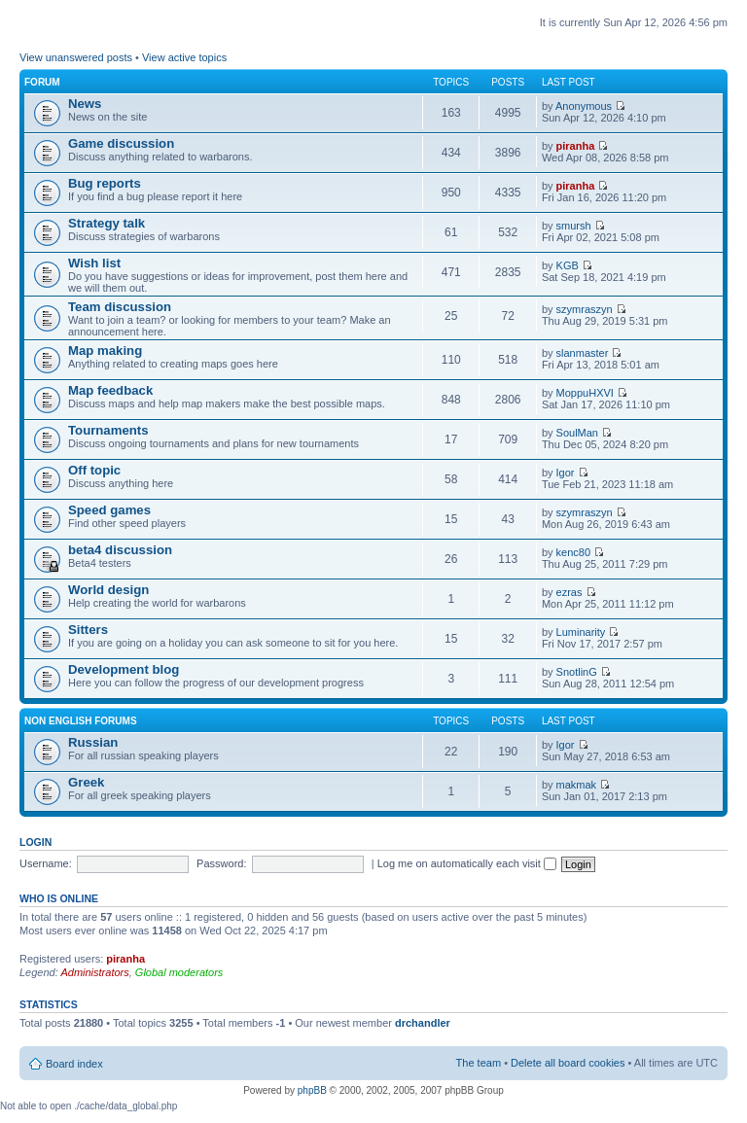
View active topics (184, 57)
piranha (575, 146)
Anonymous (583, 106)
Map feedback (110, 390)
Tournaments (108, 430)
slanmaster (582, 353)
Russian (93, 742)
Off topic (94, 470)
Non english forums (80, 721)
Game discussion (121, 143)
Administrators (94, 972)
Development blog (123, 669)
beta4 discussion (120, 550)
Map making (105, 350)
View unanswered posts (75, 57)
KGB (567, 265)
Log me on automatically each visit (466, 863)
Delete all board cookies (567, 1063)
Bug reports (104, 183)
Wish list (94, 263)
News (84, 103)
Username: (45, 863)
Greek (86, 782)
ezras (569, 592)
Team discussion (119, 306)
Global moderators (179, 972)
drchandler (422, 1023)
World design (108, 589)
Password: (221, 863)
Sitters (88, 629)
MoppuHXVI (585, 393)
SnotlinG (576, 672)
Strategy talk (106, 223)
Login (35, 842)
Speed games (109, 510)
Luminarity (581, 632)
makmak (576, 784)
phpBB (312, 1090)
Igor (565, 472)
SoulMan (577, 433)
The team (478, 1063)
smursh (573, 225)
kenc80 (573, 552)
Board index (74, 1064)
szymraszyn (584, 309)
